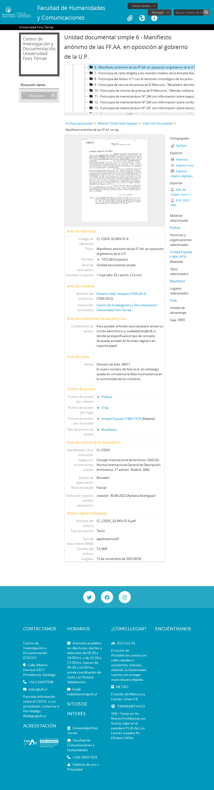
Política (106, 397)
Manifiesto (109, 429)
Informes (179, 160)
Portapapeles (130, 18)
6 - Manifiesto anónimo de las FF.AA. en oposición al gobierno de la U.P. (142, 67)
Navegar (158, 12)
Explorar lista (182, 165)
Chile (104, 408)
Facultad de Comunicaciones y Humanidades (81, 745)
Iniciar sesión (141, 6)
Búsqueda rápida (33, 85)
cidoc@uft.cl (37, 689)
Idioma (142, 18)
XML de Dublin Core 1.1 (181, 192)
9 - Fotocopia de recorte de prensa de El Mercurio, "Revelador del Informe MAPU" (143, 85)
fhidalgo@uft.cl (34, 716)
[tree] (129, 88)
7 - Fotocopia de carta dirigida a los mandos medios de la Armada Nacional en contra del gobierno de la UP (143, 73)
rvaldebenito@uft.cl (82, 694)
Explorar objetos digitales (182, 173)
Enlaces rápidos (154, 18)
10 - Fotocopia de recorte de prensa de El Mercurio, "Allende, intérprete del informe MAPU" (143, 90)
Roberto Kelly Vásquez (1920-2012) (121, 293)
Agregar (181, 145)
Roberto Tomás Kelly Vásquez (118, 123)
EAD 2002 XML (180, 202)
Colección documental (157, 123)
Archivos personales (79, 123)
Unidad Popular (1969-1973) (121, 418)
